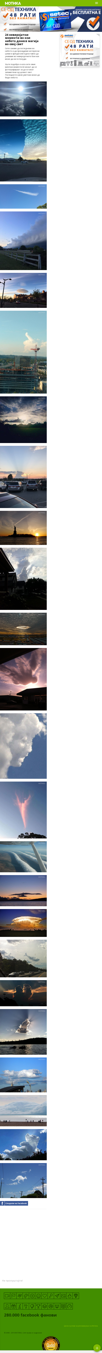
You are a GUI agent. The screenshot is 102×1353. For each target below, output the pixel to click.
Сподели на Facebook (16, 1203)
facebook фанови (41, 1315)
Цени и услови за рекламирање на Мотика (81, 1326)
